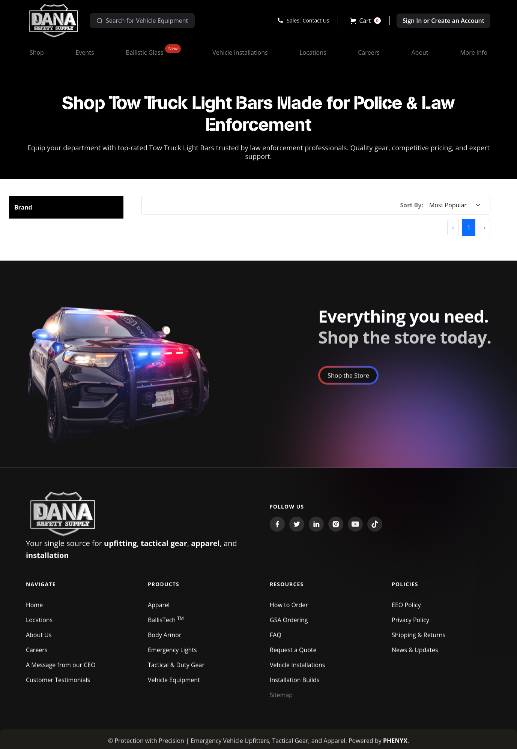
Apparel (159, 609)
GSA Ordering (289, 624)
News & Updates (415, 654)
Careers (37, 654)
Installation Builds (294, 684)
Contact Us (316, 20)
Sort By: (412, 205)
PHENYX (395, 744)
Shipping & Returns (418, 639)
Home (34, 609)
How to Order (289, 609)
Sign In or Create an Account (443, 20)
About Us (39, 639)
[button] (365, 20)
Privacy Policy (410, 624)
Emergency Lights (172, 654)
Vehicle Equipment (174, 684)
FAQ (275, 639)
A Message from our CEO (61, 669)
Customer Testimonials (58, 684)
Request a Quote (293, 654)
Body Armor (165, 639)
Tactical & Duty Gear (176, 669)
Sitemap (281, 699)
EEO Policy (406, 609)
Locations (39, 624)
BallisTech (166, 624)
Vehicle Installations (297, 669)
